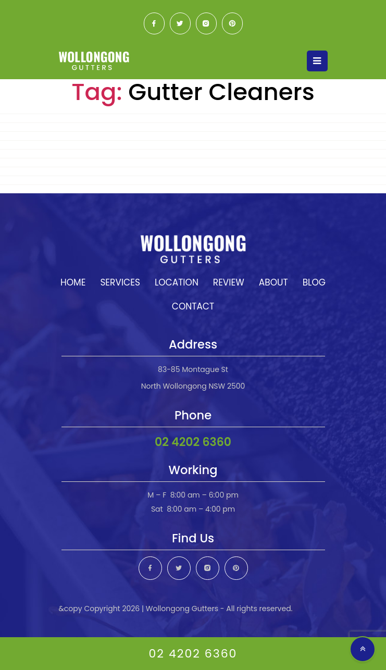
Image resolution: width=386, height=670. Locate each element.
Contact (193, 306)
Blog (314, 282)
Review (228, 282)
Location (176, 282)
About (273, 282)
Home (72, 282)
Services (120, 282)
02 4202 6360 (193, 442)
